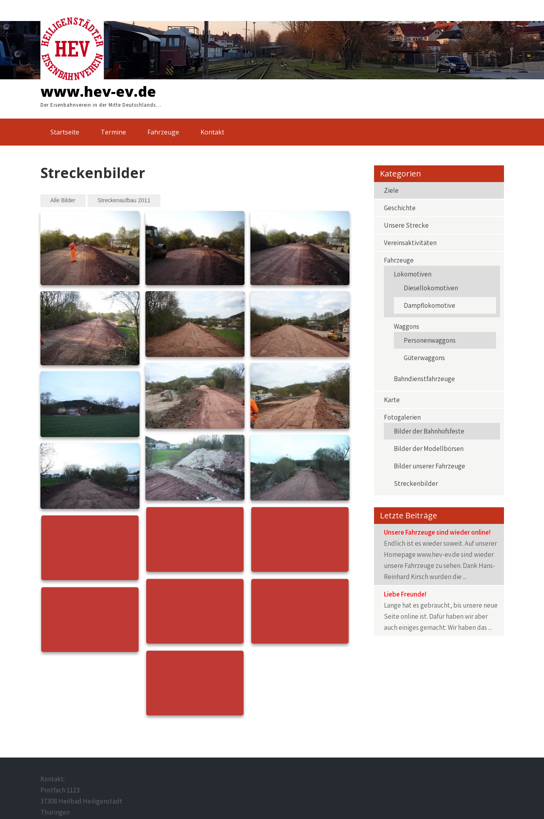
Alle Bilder (62, 200)
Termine (113, 132)
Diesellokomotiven (431, 288)
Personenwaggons (430, 340)
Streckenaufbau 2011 (123, 200)
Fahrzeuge (163, 132)
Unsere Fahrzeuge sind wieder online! (437, 532)
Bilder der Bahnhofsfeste (429, 431)
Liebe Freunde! (405, 594)
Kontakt (212, 132)
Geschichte (400, 207)
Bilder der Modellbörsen (429, 448)
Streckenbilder (416, 483)
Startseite (64, 132)
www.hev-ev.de (98, 91)
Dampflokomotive (429, 305)
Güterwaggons (424, 357)
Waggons (406, 326)
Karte (392, 399)
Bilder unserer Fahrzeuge (429, 466)
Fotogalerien (402, 417)
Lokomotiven (412, 274)
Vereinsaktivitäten (410, 242)
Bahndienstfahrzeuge (424, 378)
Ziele (391, 190)
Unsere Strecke (406, 225)
